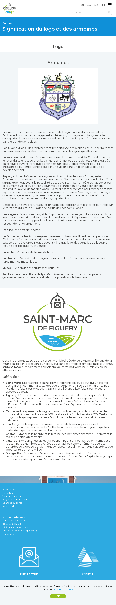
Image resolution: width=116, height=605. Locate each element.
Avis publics (8, 489)
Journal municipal (11, 496)
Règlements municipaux (15, 499)
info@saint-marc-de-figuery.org (19, 530)
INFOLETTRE (29, 574)
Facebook (8, 534)
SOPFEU (87, 574)
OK (58, 596)
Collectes (7, 493)
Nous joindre (9, 506)
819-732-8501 (90, 5)
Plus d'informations (63, 589)
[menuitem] (89, 5)
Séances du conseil (12, 503)
